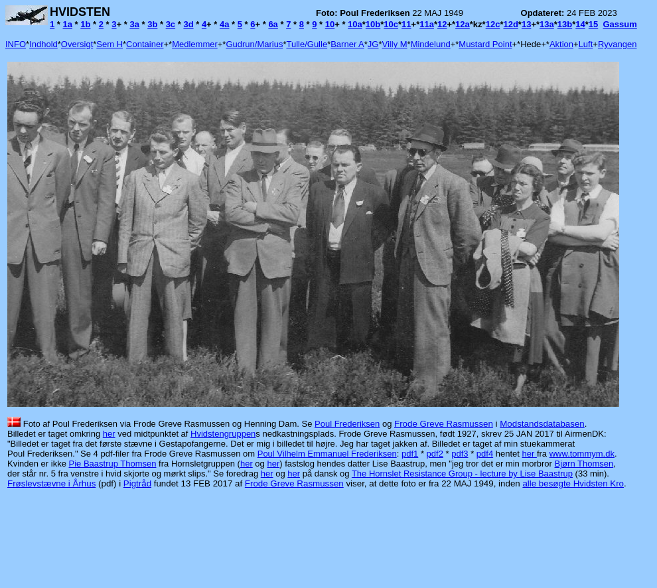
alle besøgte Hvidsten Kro (573, 483)
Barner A (347, 44)
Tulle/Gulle (306, 44)
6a (272, 24)
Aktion (561, 44)
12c (493, 24)
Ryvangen (617, 44)
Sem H (109, 44)
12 (442, 24)
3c (170, 24)
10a (355, 24)
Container (144, 44)
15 (593, 24)
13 (526, 24)
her (109, 434)
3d (188, 24)
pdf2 (435, 454)
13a (547, 24)
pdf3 (459, 454)
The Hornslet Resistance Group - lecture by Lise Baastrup (462, 473)
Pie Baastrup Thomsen (113, 464)
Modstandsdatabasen (542, 424)
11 (406, 24)
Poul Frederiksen (347, 424)
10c (391, 24)
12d (510, 24)
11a (426, 24)
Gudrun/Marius (254, 44)
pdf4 (484, 454)
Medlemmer (195, 44)
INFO (15, 44)
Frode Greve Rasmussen (443, 424)
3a (134, 24)
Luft (586, 44)
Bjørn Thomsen (584, 464)
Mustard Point (485, 44)
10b (373, 24)
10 (329, 24)
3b (152, 24)
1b (85, 24)
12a (462, 24)
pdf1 (410, 454)
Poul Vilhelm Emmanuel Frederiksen (327, 454)
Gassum (620, 24)
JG (373, 44)
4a (224, 24)
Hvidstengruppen (223, 434)
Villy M (394, 44)
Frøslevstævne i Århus (51, 483)
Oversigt (77, 44)
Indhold (43, 44)
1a (67, 24)
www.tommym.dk (582, 454)
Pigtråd (137, 483)
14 (580, 24)
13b (564, 24)
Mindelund (431, 44)
